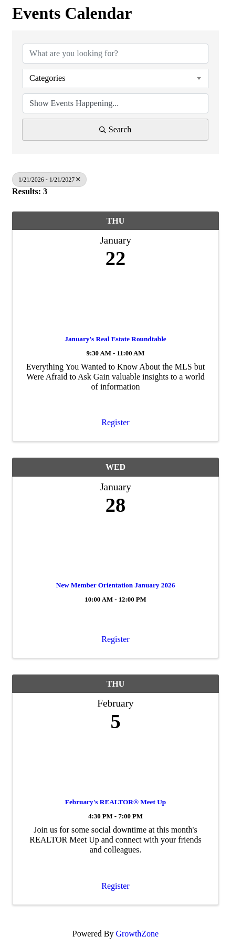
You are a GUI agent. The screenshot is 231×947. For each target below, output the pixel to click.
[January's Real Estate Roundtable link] (115, 299)
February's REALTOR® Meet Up (115, 802)
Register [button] (115, 422)
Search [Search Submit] (115, 129)
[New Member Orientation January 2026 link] (115, 545)
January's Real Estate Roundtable (115, 339)
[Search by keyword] (115, 54)
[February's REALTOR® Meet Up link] (115, 762)
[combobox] (115, 78)
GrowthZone (137, 933)
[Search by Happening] (115, 103)
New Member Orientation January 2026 (115, 585)
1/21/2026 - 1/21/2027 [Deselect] (49, 179)
